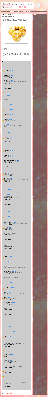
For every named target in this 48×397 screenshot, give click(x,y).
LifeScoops (5, 356)
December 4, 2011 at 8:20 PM (8, 224)
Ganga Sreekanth (6, 75)
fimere (5, 216)
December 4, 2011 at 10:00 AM (8, 72)
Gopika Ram (5, 256)
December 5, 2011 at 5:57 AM (8, 299)
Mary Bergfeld (6, 178)
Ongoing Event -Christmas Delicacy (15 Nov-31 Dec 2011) (11, 197)
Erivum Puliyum (6, 198)
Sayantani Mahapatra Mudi (8, 222)
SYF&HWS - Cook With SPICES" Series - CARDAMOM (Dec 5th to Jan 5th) (14, 343)
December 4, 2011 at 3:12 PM (8, 141)
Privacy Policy (29, 11)
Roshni (5, 132)
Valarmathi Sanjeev (6, 287)
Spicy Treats (5, 245)
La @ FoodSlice (6, 80)
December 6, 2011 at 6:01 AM (8, 372)
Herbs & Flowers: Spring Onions (8, 140)
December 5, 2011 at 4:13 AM (8, 268)
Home (2, 11)
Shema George (6, 354)
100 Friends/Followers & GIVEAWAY (9, 345)
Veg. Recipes (6, 11)
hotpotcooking (6, 150)
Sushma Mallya (6, 109)
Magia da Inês (6, 165)
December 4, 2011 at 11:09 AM (8, 88)
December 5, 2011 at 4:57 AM (8, 280)
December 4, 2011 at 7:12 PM (8, 209)
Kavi (4, 95)
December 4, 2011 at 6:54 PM (8, 204)
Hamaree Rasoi (6, 66)
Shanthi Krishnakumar (7, 302)
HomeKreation (6, 155)
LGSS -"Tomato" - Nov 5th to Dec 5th (9, 344)
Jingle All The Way (6, 100)
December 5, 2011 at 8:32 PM (8, 346)
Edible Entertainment (8, 385)
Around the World (23, 11)
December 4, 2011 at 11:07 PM (8, 234)
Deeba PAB (5, 326)
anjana (5, 297)
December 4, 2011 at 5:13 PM (8, 181)
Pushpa (5, 211)
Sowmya (5, 276)
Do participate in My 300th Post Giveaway (9, 247)
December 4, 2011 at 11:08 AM (8, 83)
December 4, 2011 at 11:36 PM (8, 239)
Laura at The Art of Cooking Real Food (9, 160)
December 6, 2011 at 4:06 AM (8, 367)
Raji (4, 124)
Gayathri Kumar (6, 70)
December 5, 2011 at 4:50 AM (8, 273)
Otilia (5, 292)
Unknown (5, 336)
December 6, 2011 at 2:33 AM (8, 362)
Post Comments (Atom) (8, 393)
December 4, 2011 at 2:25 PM (8, 121)
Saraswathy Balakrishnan (7, 271)
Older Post (29, 391)
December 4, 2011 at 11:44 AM (8, 102)
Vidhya (5, 261)
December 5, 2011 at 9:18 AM (8, 319)
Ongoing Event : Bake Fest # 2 (8, 246)
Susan (5, 266)
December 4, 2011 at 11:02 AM (8, 77)
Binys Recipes (6, 114)
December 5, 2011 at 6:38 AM (8, 314)
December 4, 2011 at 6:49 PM (8, 199)
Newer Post (4, 391)
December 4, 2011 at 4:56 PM (8, 175)
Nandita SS (5, 119)
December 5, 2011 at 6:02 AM (8, 309)
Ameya (5, 173)
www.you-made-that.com (7, 331)
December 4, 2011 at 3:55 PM (8, 157)
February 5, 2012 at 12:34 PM (8, 386)
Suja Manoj (5, 227)
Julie (4, 194)
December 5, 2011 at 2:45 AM (8, 248)
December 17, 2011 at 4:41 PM (8, 377)
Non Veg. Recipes (12, 11)
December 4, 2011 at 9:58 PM (8, 229)
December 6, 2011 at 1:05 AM (8, 357)
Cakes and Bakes (18, 11)
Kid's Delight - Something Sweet (13, 382)
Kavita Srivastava (6, 307)
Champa (5, 189)
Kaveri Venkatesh (6, 137)
